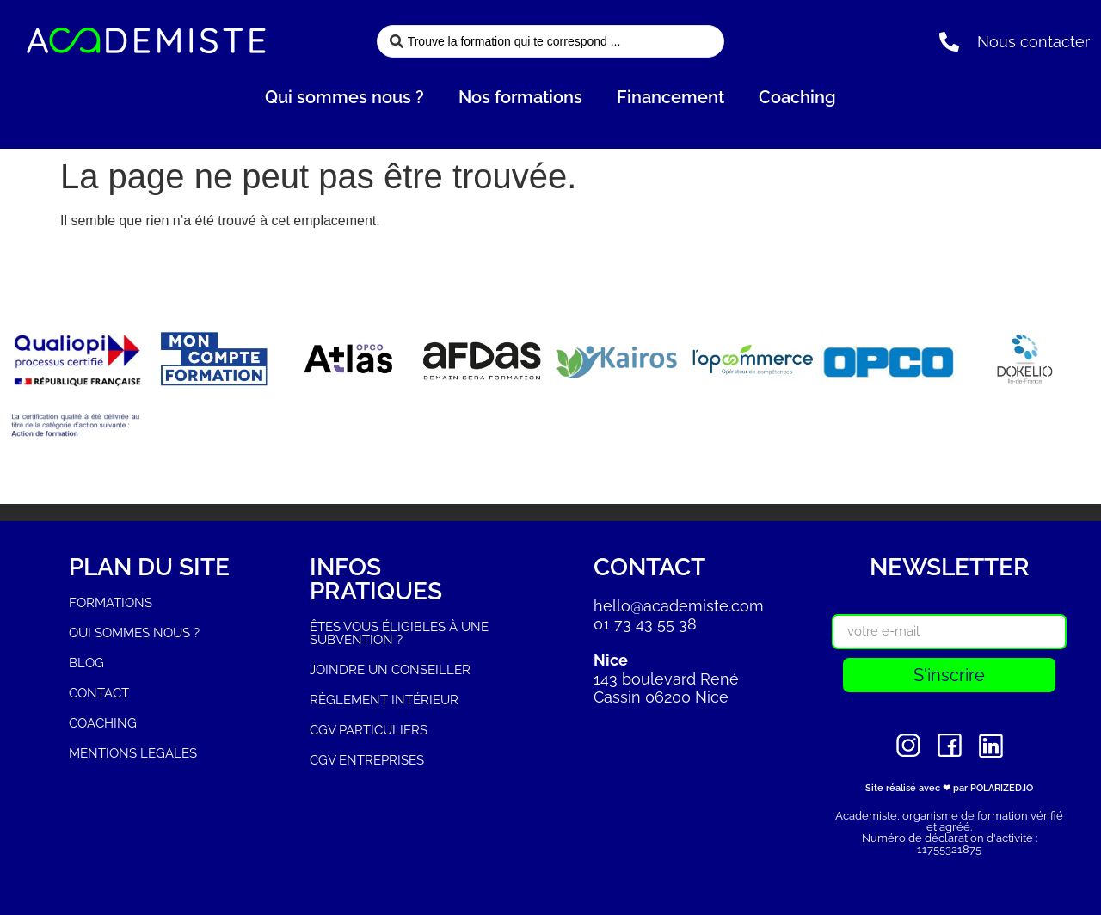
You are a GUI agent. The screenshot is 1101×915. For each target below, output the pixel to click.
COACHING (103, 723)
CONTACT (99, 693)
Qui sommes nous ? (344, 97)
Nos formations (520, 97)
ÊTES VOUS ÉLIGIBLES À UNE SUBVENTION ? (399, 633)
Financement (670, 97)
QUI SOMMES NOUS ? (134, 633)
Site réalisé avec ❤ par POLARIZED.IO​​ (949, 788)
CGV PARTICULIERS (368, 730)
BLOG (86, 663)
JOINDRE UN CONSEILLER (390, 670)
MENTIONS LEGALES (133, 753)
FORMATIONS (110, 603)
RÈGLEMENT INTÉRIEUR (384, 700)
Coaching (797, 97)
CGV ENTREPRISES (367, 760)
